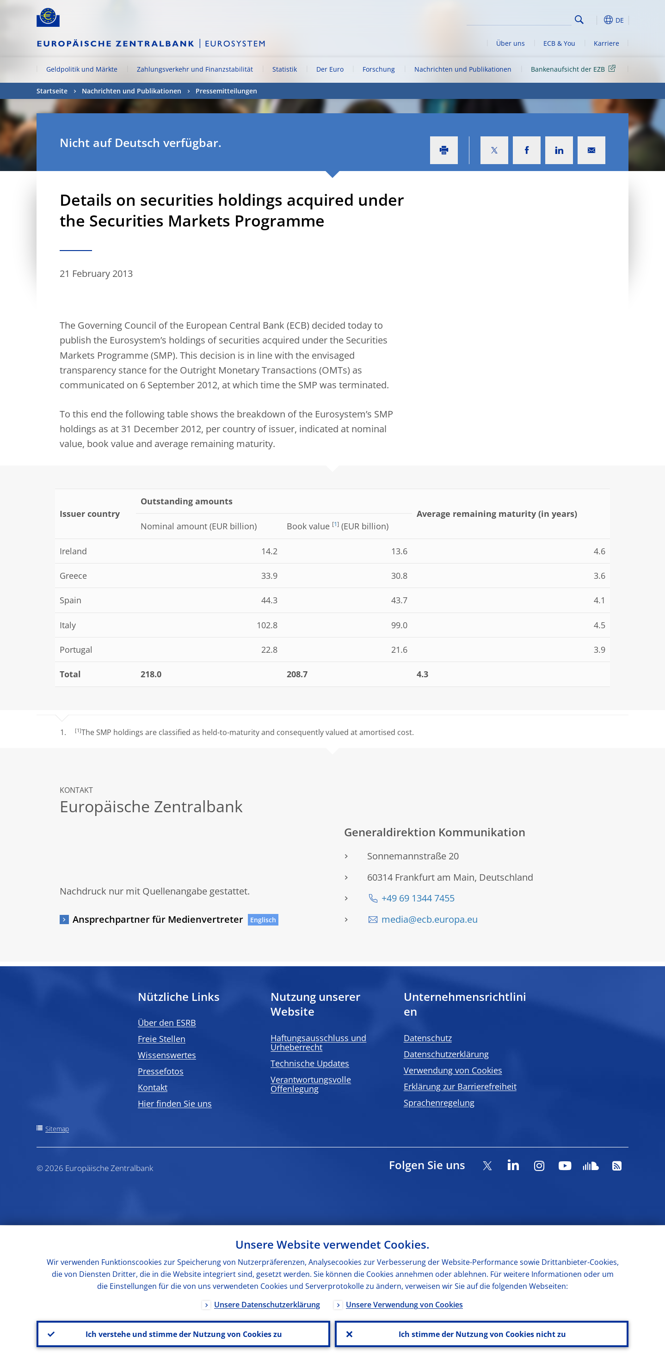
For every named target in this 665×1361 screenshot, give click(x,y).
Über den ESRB (167, 1022)
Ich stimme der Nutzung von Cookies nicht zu (482, 1334)
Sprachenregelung (439, 1102)
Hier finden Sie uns (175, 1103)
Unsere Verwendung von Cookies (404, 1304)
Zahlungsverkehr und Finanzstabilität (195, 69)
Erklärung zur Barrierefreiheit (460, 1086)
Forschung (379, 69)
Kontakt (152, 1087)
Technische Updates (310, 1063)
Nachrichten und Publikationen (462, 69)
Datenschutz (428, 1037)
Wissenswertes (167, 1055)
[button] (596, 20)
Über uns (510, 43)
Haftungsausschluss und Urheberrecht (318, 1042)
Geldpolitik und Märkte (81, 69)
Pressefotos (161, 1071)
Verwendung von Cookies (453, 1070)
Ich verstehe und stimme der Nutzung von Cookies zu (183, 1334)
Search (579, 20)
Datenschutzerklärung (446, 1054)
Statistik (284, 69)
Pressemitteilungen (226, 90)
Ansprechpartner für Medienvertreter (158, 919)
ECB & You (559, 43)
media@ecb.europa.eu (430, 919)
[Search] (525, 18)
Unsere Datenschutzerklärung (267, 1304)
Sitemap (57, 1128)
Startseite (52, 90)
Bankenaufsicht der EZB (575, 69)
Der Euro (330, 69)
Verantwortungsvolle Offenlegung (311, 1084)
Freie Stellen (161, 1038)
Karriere (606, 43)
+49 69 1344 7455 (418, 898)
